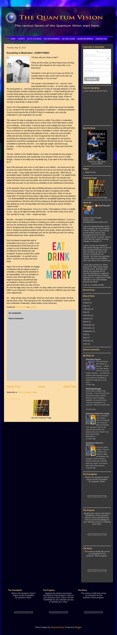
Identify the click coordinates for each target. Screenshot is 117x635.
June (85, 299)
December (87, 325)
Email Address (96, 55)
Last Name (88, 70)
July (84, 334)
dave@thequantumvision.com (95, 222)
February (87, 309)
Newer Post (13, 386)
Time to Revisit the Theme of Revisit (102, 364)
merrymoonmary (57, 627)
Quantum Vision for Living (97, 413)
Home (41, 386)
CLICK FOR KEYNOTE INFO (95, 91)
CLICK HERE (97, 164)
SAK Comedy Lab (90, 228)
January (86, 318)
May (85, 306)
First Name (88, 63)
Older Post (69, 386)
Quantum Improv (93, 359)
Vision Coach (88, 220)
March (85, 322)
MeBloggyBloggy (93, 389)
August (86, 303)
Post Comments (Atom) (27, 392)
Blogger (78, 627)
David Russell (104, 206)
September (87, 331)
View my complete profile (93, 285)
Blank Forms (90, 172)
